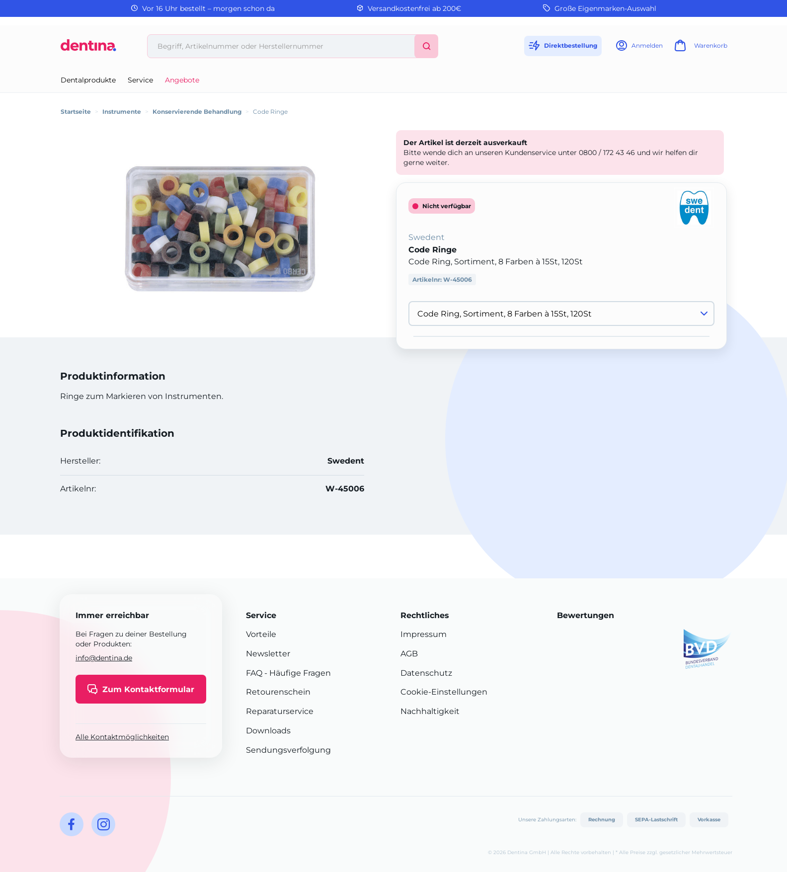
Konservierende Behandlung (197, 111)
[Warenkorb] (699, 48)
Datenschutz (426, 673)
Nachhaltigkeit (430, 711)
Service (140, 80)
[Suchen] (426, 46)
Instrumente (121, 111)
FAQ (254, 673)
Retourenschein (278, 692)
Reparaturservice (280, 711)
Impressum (423, 634)
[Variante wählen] (561, 313)
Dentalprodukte (88, 80)
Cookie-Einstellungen (443, 692)
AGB (409, 653)
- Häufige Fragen (296, 673)
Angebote (182, 80)
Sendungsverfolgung (288, 750)
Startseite (76, 111)
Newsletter (268, 653)
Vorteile (261, 634)
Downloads (268, 730)
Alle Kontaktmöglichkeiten (122, 736)
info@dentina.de (104, 657)
